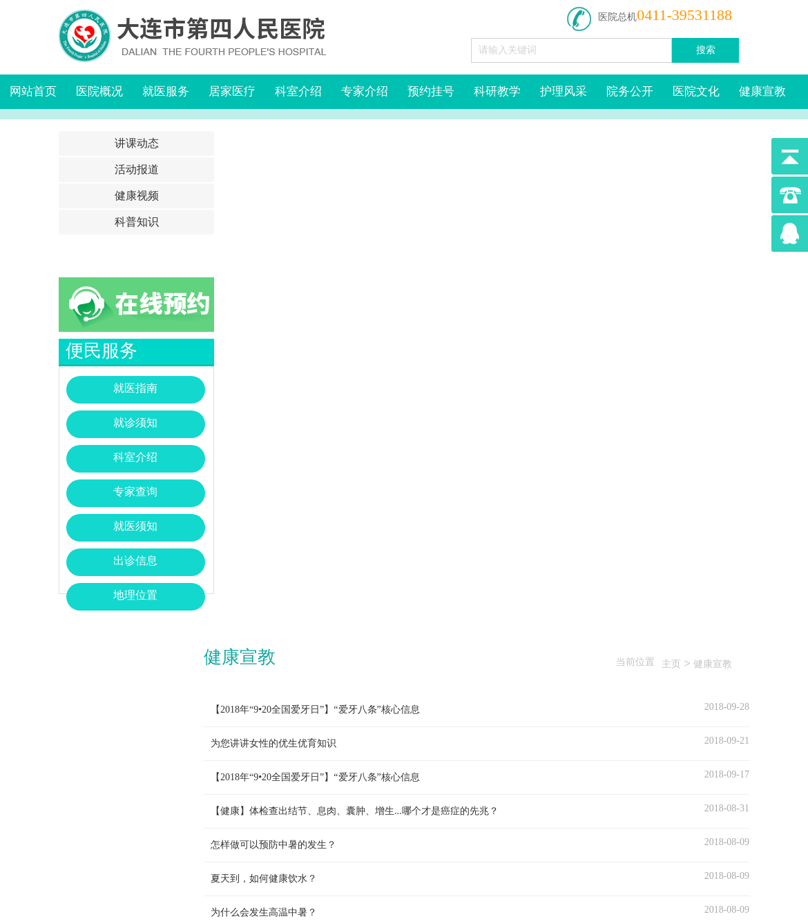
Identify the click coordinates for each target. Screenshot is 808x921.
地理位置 (135, 595)
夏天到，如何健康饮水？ (264, 878)
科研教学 (497, 91)
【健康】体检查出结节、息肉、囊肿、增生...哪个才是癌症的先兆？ (355, 811)
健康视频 (137, 195)
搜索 (705, 50)
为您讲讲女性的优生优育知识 (273, 743)
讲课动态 (137, 143)
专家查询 (135, 491)
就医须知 (135, 526)
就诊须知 (135, 422)
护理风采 (563, 91)
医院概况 (99, 91)
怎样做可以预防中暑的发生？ (273, 845)
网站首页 (33, 91)
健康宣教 (762, 91)
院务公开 (629, 91)
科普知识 (137, 222)
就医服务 (165, 91)
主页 (671, 664)
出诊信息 (135, 560)
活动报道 (137, 169)
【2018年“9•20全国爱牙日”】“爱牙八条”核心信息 (315, 709)
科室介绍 (298, 91)
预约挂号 (430, 91)
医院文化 (696, 91)
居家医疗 (232, 91)
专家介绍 (364, 91)
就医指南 (135, 388)
